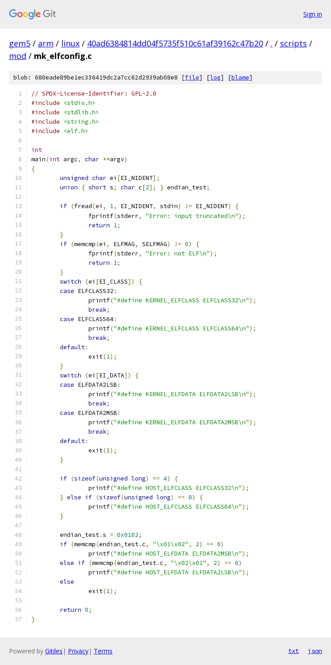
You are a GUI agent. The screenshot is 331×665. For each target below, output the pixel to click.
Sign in (312, 14)
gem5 (19, 43)
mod (17, 55)
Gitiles (54, 651)
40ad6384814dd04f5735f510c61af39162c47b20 (175, 43)
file (192, 77)
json (315, 651)
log (215, 77)
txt (293, 651)
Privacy (78, 651)
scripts (293, 43)
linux (70, 43)
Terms (103, 651)
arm (46, 43)
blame (240, 77)
